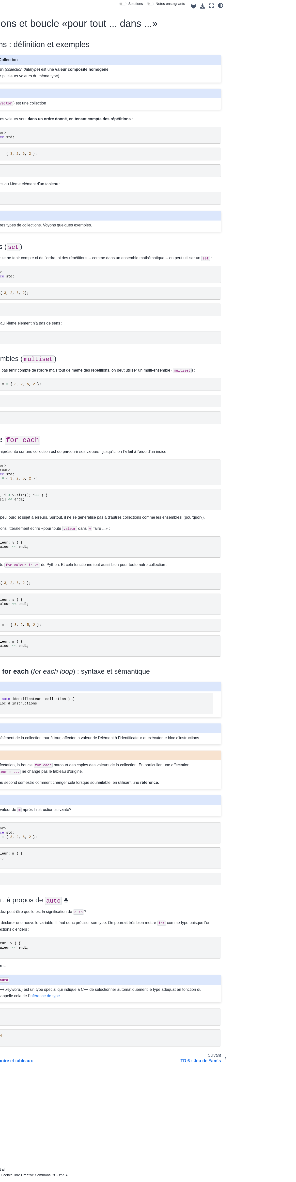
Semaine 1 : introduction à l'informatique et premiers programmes (26, 141)
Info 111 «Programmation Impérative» (26, 54)
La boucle (250, 36)
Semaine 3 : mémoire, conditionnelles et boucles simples (26, 180)
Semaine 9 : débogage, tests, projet (24, 351)
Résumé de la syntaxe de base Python (30, 470)
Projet (11, 376)
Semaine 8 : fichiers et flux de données (27, 338)
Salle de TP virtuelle (22, 99)
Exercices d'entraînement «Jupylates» (26, 387)
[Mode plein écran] (211, 6)
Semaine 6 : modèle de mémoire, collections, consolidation (25, 215)
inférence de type (120, 1087)
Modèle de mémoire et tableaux (28, 259)
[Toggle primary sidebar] (67, 6)
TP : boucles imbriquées (29, 313)
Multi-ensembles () (260, 29)
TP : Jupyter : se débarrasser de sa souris (29, 295)
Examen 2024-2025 (21, 424)
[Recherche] (29, 39)
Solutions (135, 4)
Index (10, 107)
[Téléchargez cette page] (202, 6)
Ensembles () (251, 22)
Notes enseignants (170, 4)
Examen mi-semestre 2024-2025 (23, 413)
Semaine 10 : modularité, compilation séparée (26, 365)
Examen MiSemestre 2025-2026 (22, 435)
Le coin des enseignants (25, 115)
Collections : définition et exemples (263, 15)
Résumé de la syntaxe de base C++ (30, 456)
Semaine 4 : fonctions (23, 194)
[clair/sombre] (220, 5)
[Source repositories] (193, 6)
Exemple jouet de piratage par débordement (30, 246)
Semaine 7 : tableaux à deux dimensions (24, 324)
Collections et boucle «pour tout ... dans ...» (28, 273)
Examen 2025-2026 (21, 445)
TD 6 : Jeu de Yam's (26, 284)
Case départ (16, 91)
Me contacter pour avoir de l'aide (27, 81)
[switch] (122, 3)
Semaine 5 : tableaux (23, 202)
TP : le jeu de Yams (25, 306)
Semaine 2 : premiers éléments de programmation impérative (26, 161)
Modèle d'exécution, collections (26, 232)
